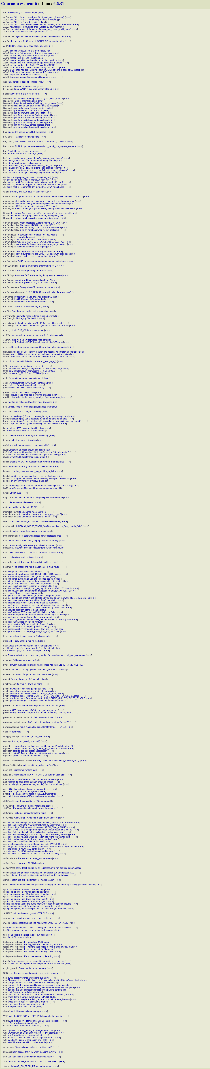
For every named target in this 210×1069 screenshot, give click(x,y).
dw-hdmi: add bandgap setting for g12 (33, 280)
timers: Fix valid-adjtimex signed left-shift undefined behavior (40, 875)
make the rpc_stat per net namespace (25, 650)
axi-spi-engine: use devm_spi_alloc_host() (27, 899)
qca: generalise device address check (31, 127)
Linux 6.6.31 (15, 493)
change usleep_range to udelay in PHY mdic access (36, 335)
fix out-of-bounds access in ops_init (24, 593)
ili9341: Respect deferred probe (29, 299)
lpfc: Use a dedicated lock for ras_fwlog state (29, 842)
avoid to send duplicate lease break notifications (33, 476)
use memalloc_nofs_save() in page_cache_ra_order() (33, 540)
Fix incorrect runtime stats (27, 137)
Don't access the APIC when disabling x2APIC (34, 1052)
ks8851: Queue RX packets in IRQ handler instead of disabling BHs (39, 619)
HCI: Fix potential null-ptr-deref (28, 101)
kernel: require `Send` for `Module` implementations (32, 779)
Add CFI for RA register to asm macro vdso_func (37, 818)
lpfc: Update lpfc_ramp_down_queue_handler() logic (32, 839)
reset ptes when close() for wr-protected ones (40, 536)
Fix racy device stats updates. (23, 1023)
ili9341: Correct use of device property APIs (34, 297)
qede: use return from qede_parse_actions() (28, 626)
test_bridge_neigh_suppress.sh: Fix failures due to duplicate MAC (43, 873)
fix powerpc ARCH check (28, 863)
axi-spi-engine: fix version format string (25, 889)
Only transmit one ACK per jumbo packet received (32, 796)
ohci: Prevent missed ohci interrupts (25, 992)
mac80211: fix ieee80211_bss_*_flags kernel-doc (31, 1037)
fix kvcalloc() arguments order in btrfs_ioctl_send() (32, 165)
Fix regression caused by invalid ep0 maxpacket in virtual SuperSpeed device (44, 980)
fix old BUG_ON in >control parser (27, 330)
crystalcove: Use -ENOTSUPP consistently (29, 383)
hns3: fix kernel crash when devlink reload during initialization (36, 607)
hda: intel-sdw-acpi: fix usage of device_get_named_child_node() (40, 29)
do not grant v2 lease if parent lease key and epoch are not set (40, 478)
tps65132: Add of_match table (27, 756)
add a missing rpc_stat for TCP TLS (30, 913)
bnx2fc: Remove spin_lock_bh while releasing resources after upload (40, 822)
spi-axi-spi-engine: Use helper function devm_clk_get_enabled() (37, 908)
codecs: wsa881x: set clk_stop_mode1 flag (30, 51)
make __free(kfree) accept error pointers (31, 531)
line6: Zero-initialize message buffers (27, 32)
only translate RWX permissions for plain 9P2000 (32, 371)
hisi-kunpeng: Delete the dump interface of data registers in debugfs (39, 904)
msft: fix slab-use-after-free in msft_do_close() (35, 106)
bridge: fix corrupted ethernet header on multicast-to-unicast (35, 581)
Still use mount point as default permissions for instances (37, 963)
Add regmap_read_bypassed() (26, 741)
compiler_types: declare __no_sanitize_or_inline (33, 471)
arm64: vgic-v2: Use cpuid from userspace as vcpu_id (34, 488)
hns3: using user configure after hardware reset (29, 617)
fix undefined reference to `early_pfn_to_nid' (40, 514)
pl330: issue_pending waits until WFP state (35, 206)
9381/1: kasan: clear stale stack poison (27, 46)
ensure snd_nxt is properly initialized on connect (33, 545)
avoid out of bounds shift (24, 86)
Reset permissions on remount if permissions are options (37, 961)
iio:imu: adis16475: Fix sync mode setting (29, 435)
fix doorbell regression (26, 237)
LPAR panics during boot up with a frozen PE (48, 722)
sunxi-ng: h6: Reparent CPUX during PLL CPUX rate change (35, 187)
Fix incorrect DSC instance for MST (36, 225)
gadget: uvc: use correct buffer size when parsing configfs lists (37, 990)
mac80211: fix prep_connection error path (27, 1040)
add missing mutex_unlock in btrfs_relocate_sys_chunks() (36, 158)
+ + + (41, 12)
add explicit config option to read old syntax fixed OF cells (38, 670)
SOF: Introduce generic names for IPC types (31, 72)
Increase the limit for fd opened (38, 949)
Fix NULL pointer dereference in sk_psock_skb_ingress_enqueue (45, 146)
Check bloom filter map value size (23, 151)
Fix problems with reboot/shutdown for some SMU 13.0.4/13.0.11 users (49, 196)
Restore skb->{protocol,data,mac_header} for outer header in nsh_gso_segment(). (46, 655)
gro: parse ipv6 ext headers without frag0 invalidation (32, 600)
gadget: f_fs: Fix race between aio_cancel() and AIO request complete (41, 987)
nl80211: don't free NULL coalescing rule (27, 1042)
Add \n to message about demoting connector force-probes (45, 261)
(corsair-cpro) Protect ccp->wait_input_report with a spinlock (39, 416)
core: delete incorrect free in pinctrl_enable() (31, 691)
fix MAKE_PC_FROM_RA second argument (31, 1066)
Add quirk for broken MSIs (25, 660)
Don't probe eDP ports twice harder (36, 287)
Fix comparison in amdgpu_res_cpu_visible (36, 235)
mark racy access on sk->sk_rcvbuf (24, 622)
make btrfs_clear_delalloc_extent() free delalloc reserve (35, 168)
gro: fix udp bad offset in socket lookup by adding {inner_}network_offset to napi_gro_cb (48, 598)
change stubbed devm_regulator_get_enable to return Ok (40, 748)
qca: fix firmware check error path (29, 113)
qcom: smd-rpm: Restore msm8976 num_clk (28, 180)
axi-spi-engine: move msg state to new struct (28, 892)
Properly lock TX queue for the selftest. (28, 192)
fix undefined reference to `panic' (34, 517)
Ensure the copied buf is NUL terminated (31, 801)
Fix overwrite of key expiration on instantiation (30, 466)
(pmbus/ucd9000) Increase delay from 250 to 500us (35, 423)
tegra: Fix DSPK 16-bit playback (25, 75)
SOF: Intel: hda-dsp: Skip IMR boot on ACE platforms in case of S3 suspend (46, 70)
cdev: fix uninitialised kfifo (23, 392)
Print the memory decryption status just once (33, 311)
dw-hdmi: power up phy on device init (32, 282)
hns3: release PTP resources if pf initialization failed (31, 612)
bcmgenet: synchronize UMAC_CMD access (28, 576)
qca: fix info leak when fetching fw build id (33, 118)
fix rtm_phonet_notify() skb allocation (28, 679)
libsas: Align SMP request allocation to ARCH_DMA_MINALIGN (38, 827)
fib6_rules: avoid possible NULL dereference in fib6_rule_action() (38, 452)
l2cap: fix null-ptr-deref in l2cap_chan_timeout (35, 103)
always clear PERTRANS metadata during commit (32, 161)
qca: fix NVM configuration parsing (30, 122)
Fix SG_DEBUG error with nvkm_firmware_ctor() (48, 292)
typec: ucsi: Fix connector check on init (26, 1004)
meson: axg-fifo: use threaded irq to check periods (33, 60)
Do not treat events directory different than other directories (39, 347)
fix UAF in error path (17, 937)
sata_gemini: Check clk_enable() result (25, 82)
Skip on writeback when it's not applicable (39, 230)
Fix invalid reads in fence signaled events (35, 316)
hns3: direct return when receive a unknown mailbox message (36, 605)
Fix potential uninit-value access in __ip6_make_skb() (33, 454)
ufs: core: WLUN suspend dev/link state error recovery (33, 853)
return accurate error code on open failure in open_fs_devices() (38, 170)
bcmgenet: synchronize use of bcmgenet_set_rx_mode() (33, 579)
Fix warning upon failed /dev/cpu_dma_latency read (48, 947)
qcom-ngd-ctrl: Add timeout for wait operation (33, 880)
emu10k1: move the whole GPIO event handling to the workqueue (41, 24)
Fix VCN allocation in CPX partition (32, 239)
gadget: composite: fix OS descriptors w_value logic (32, 983)
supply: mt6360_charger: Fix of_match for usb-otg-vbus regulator (40, 713)
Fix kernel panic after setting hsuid (30, 813)
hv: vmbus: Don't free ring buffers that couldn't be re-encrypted (40, 213)
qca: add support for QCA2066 (28, 110)
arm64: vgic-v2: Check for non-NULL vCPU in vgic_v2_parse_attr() (40, 486)
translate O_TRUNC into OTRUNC (25, 373)
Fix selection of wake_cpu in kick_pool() (33, 1047)
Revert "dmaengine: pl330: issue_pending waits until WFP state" (45, 208)
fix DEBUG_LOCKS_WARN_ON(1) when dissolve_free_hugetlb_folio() (49, 526)
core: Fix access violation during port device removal (33, 973)
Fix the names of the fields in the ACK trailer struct (32, 794)
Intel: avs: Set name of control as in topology (31, 53)
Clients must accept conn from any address (29, 789)
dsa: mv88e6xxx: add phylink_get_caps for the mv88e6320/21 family (39, 588)
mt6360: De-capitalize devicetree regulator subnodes (38, 753)
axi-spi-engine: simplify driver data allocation (28, 894)
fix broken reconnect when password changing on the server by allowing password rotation (52, 885)
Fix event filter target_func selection (35, 858)
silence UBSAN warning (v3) (28, 306)
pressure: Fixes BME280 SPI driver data (25, 431)
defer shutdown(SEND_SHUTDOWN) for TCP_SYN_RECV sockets (39, 928)
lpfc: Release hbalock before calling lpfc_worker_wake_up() (36, 832)
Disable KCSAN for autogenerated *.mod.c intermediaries (37, 462)
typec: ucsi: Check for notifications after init (28, 1002)
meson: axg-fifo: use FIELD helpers (26, 58)
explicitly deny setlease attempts (22, 12)
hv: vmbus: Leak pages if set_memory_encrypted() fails (37, 216)
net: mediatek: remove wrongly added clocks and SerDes (42, 325)
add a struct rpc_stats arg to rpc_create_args (32, 918)
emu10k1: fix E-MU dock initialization (27, 22)
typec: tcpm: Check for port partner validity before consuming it (37, 994)
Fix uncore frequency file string (38, 956)
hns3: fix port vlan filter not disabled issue (26, 610)
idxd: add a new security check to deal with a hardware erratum (44, 201)
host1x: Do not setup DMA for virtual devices (29, 402)
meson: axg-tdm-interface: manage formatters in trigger (36, 63)
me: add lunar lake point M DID (22, 507)
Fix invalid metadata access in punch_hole (28, 378)
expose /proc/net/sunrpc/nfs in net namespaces (29, 646)
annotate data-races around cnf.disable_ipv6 (29, 450)
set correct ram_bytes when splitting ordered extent (33, 173)
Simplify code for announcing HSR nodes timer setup (32, 407)
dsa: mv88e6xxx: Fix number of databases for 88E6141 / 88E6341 (38, 591)
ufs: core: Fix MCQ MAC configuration (26, 849)
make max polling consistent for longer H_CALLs (43, 727)
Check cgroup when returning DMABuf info (36, 251)
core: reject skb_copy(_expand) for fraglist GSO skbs (32, 586)
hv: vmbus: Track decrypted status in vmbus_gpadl (35, 218)
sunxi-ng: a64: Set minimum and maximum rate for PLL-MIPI (35, 182)
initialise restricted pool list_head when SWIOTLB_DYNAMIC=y (41, 923)
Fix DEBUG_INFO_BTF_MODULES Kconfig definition (40, 141)
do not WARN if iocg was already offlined (32, 89)
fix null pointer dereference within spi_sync (27, 901)
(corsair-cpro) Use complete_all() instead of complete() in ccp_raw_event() (46, 421)
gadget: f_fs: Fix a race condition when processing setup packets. (38, 985)
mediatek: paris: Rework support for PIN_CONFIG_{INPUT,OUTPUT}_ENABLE (47, 698)
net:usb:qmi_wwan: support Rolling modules (30, 636)
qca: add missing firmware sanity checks (33, 108)
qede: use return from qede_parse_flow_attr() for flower (33, 631)
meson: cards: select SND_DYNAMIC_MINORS (32, 65)
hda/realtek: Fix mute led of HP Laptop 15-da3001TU (35, 27)
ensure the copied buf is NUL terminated (27, 132)
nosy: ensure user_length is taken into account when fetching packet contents (47, 352)
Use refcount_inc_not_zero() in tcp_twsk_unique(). (31, 930)
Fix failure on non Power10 (43, 717)
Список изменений (19, 3)
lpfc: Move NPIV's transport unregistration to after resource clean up (40, 830)
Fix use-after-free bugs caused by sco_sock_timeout (38, 98)
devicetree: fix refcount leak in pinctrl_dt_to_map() (33, 693)
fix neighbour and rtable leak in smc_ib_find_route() (36, 567)
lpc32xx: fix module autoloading (23, 385)
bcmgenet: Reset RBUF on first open (24, 572)
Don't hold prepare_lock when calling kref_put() (29, 177)
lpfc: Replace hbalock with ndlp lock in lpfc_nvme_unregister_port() (39, 837)
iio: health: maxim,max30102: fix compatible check (38, 323)
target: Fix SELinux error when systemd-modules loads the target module (42, 846)
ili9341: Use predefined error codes (30, 302)
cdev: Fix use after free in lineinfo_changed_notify (34, 395)
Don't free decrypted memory (27, 411)
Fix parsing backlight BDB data (31, 270)
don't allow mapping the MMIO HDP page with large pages (43, 254)
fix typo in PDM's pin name (29, 684)
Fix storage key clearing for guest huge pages (34, 808)
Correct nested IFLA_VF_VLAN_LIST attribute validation (38, 775)
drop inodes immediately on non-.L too (27, 366)
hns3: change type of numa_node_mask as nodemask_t (33, 603)
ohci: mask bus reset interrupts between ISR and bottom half (39, 356)
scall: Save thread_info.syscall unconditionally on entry (35, 521)
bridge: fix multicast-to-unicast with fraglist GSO (29, 583)
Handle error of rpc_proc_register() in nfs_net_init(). (31, 648)
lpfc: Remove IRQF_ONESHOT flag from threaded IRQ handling (38, 834)
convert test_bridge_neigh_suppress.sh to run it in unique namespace (48, 868)
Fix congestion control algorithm (24, 791)
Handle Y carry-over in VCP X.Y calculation (40, 227)
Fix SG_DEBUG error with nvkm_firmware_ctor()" (56, 760)
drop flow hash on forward (23, 557)
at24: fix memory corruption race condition (31, 340)
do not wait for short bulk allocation (25, 163)
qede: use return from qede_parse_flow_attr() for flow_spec (35, 629)
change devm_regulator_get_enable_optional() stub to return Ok (43, 746)
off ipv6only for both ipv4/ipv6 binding (28, 481)
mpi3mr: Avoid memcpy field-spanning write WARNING (34, 844)
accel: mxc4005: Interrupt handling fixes (25, 428)
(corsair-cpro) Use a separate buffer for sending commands (39, 419)
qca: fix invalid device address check (31, 120)
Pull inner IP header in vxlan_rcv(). (25, 1026)
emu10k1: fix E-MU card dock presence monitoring (34, 20)
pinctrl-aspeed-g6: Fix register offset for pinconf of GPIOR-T (38, 701)
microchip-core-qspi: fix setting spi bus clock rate (30, 906)
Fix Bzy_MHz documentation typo (40, 944)
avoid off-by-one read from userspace (34, 674)
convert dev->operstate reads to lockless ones (34, 562)
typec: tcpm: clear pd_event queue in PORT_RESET (32, 997)
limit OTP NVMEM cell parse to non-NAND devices (32, 552)
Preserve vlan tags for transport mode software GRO (33, 1061)
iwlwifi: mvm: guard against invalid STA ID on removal (33, 1033)
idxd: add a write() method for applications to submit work (42, 204)
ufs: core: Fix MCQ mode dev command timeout (30, 851)
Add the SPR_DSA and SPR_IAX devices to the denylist (35, 1016)
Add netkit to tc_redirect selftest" (38, 765)
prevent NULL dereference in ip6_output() (28, 457)
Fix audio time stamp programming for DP (38, 266)
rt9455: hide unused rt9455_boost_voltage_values (33, 710)
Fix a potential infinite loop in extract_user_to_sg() (33, 361)
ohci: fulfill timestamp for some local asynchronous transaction (40, 354)
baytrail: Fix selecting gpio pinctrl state (28, 689)
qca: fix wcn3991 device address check (32, 125)
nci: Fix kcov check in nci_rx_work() (24, 641)
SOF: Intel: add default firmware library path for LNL (34, 67)
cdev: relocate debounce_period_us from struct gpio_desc (38, 397)
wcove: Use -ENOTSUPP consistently (26, 388)
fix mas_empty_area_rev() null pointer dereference (39, 497)
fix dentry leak (15, 732)
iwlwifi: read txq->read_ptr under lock (25, 1035)
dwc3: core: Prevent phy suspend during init (28, 978)
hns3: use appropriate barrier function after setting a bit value (36, 615)
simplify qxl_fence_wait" (32, 736)
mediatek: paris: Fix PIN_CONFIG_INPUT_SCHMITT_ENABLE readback (44, 696)
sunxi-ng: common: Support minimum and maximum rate (33, 184)
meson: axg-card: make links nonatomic (29, 55)
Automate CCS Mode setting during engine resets (38, 275)
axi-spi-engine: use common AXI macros (26, 897)
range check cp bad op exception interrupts (36, 256)
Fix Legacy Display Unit (27, 318)
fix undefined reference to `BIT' (33, 512)
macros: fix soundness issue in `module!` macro (30, 782)
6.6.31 (59, 3)
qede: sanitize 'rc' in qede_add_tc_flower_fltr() (29, 624)
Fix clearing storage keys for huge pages (32, 806)
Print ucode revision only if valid (39, 951)
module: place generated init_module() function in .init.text (35, 784)
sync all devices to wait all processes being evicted (40, 36)
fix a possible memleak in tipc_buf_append (28, 935)
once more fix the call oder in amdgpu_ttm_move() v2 (41, 244)
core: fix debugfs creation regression (30, 751)
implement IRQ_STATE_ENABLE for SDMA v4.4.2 (40, 242)
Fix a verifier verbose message (21, 153)
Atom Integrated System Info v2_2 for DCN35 (41, 223)
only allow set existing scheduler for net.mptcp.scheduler (36, 548)
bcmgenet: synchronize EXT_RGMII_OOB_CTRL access (34, 574)
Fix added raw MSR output (36, 942)
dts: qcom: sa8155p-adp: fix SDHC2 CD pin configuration (37, 41)
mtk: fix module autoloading (24, 440)
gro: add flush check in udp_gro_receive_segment (30, 595)
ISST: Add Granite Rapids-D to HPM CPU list (37, 705)
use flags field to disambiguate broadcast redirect (31, 1057)
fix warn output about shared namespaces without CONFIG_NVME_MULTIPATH (47, 665)
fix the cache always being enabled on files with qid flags (35, 368)
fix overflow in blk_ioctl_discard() (24, 94)
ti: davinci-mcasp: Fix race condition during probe (33, 77)
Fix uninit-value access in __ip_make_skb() (28, 445)
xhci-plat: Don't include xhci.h (21, 1006)
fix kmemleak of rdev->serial (20, 502)
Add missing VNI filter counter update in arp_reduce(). (34, 1021)
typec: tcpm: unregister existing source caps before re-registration (39, 999)
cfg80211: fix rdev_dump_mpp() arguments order (31, 1030)
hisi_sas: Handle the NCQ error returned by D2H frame (34, 825)
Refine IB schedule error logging (31, 247)
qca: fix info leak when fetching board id (32, 115)
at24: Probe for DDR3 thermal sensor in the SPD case (37, 342)
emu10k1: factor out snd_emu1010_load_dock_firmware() (37, 17)
